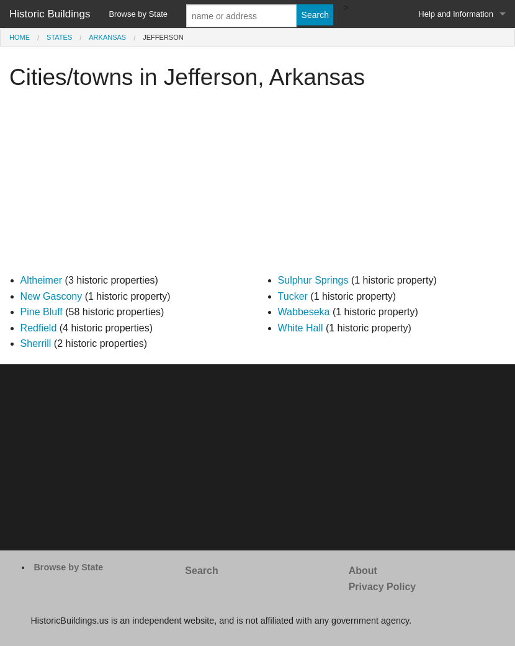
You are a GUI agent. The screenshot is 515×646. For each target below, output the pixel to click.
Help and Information (455, 14)
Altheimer (41, 280)
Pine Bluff (41, 312)
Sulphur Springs (313, 280)
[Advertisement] (257, 185)
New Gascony (51, 296)
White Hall (300, 328)
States (59, 37)
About (363, 570)
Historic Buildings (49, 14)
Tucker (293, 296)
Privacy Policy (382, 586)
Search (201, 570)
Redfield (38, 328)
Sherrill (36, 343)
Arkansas (107, 37)
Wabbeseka (304, 312)
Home (19, 37)
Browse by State (138, 14)
